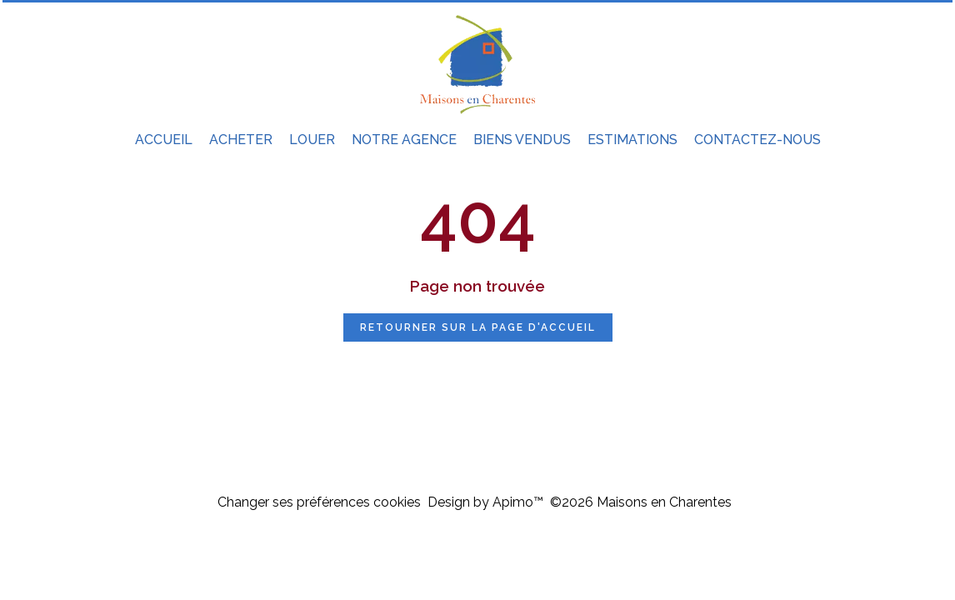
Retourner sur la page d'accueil (478, 327)
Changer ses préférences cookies (319, 502)
